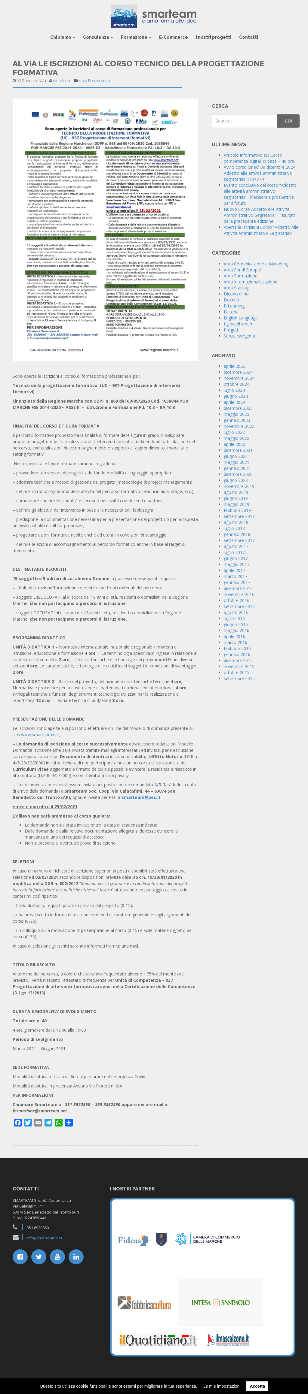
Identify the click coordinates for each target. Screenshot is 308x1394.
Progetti (231, 330)
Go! (288, 121)
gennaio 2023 (237, 420)
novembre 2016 (239, 594)
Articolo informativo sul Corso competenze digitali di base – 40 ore (259, 158)
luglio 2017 (234, 552)
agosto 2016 (236, 612)
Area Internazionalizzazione (250, 282)
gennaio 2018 (237, 534)
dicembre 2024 (238, 372)
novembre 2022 (239, 426)
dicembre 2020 (238, 474)
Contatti (248, 37)
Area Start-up (237, 288)
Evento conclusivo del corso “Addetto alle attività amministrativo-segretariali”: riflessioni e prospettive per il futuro (260, 194)
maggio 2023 (236, 414)
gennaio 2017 (237, 582)
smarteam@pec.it (141, 797)
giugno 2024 (236, 396)
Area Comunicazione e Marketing (256, 264)
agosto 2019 (236, 492)
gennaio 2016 (237, 654)
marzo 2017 (235, 576)
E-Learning (234, 306)
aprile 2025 (234, 366)
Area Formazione (94, 80)
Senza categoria (239, 336)
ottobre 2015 (236, 672)
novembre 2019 (239, 486)
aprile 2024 (234, 402)
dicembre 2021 (238, 450)
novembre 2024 (239, 378)
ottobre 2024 (236, 384)
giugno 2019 (236, 498)
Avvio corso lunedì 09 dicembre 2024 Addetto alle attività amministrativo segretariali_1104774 (259, 173)
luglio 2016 (234, 618)
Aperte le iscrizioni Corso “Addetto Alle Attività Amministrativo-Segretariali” (261, 230)
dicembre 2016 (238, 588)
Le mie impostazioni (222, 1386)
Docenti (231, 300)
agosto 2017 (236, 546)
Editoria (231, 312)
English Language (241, 318)
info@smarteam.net (44, 1238)
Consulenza (98, 37)
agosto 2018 (236, 522)
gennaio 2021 (237, 468)
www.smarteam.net (40, 734)
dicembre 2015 (238, 660)
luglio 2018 (234, 528)
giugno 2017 (236, 558)
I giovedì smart (238, 324)
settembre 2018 (239, 516)
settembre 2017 (239, 540)
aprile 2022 (234, 444)
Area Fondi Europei (242, 270)
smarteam (62, 80)
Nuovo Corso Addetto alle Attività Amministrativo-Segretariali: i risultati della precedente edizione (259, 215)
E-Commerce (173, 37)
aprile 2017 (234, 570)
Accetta (257, 1386)
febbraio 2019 (237, 510)
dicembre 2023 (238, 408)
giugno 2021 (236, 456)
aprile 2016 (234, 636)
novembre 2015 (239, 666)
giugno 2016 (236, 624)
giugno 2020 (236, 480)
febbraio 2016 (237, 648)
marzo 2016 (235, 642)
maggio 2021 (236, 462)
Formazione (136, 37)
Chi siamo (62, 37)
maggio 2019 (236, 504)
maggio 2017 (236, 564)
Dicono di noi (237, 294)
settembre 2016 (239, 606)
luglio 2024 (234, 390)
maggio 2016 (236, 630)
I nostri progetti (213, 37)
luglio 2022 (234, 432)
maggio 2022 (236, 438)
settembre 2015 (239, 678)
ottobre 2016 (236, 600)
